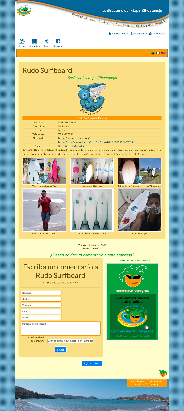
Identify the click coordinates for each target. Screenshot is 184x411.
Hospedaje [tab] (34, 43)
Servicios (156, 33)
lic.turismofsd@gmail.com (73, 146)
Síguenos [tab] (58, 43)
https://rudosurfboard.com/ (74, 138)
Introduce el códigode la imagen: (37, 339)
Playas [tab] (21, 43)
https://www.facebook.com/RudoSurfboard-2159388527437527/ (96, 142)
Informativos (117, 33)
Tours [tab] (47, 43)
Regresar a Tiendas (92, 363)
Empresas (138, 33)
